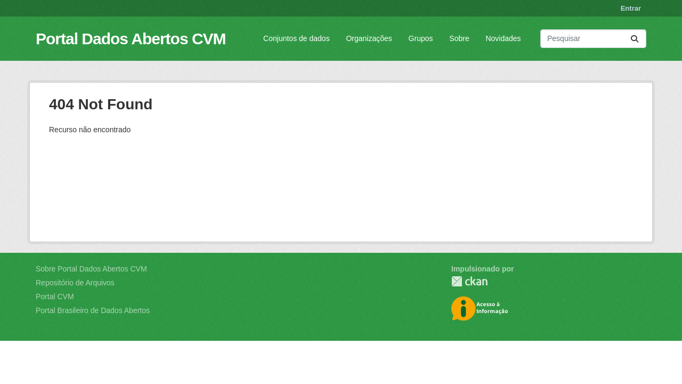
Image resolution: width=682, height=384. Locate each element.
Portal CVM (55, 296)
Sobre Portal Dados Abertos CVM (91, 269)
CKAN (469, 281)
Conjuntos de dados (296, 38)
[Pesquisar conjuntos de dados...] (593, 38)
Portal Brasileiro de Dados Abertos (93, 310)
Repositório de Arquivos (75, 282)
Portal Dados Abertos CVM (131, 38)
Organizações (369, 38)
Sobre (459, 38)
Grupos (421, 38)
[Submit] (634, 38)
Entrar (631, 8)
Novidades (503, 38)
